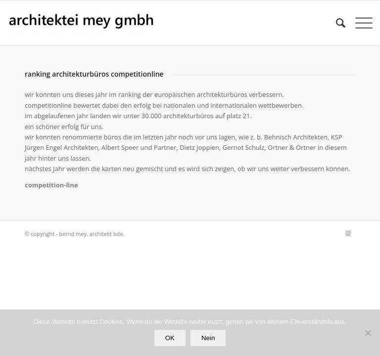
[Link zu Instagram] (347, 233)
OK (170, 338)
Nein (208, 338)
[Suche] (335, 22)
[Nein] (368, 333)
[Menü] (359, 22)
